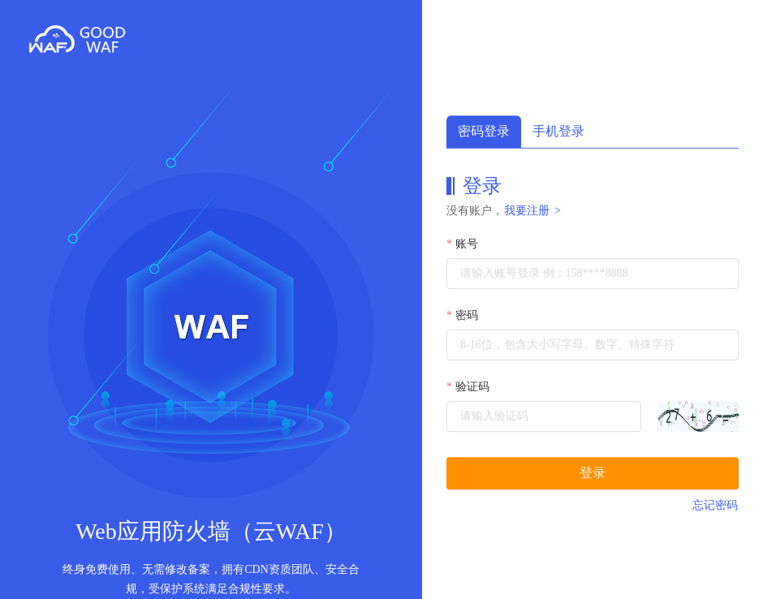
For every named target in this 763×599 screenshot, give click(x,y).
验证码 (472, 387)
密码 (466, 315)
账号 (466, 244)
